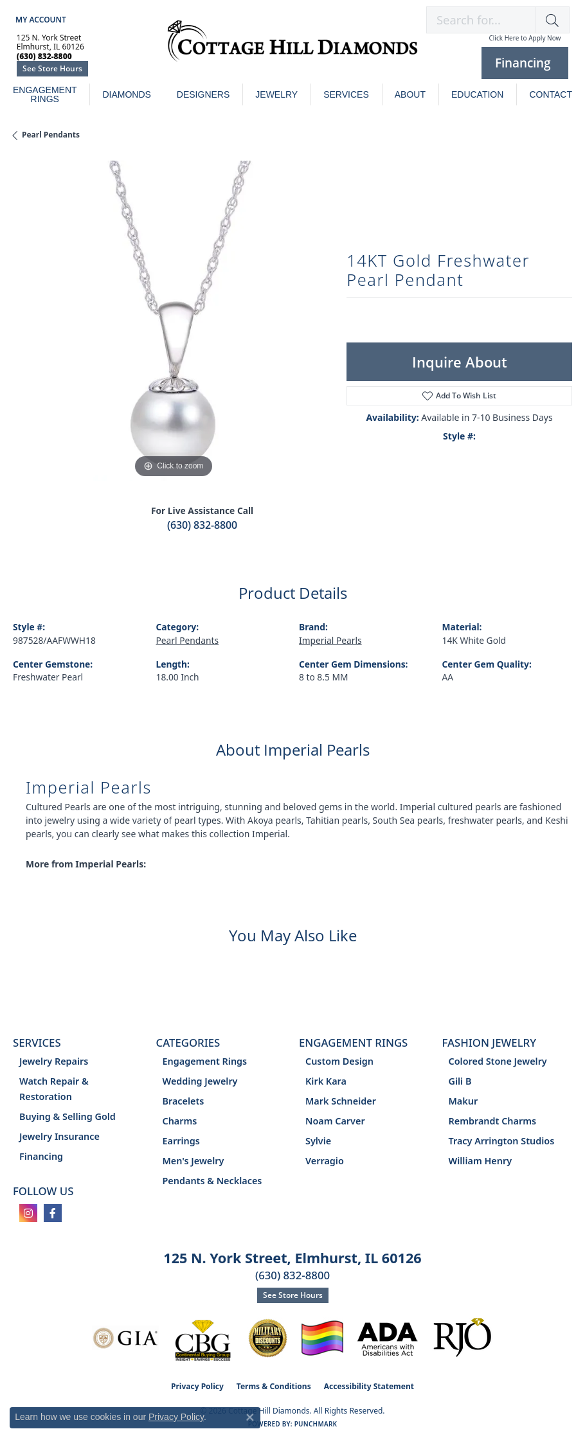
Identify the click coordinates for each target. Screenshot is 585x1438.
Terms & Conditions (274, 1386)
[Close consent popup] (250, 1417)
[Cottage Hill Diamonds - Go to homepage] (292, 47)
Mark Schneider (340, 1101)
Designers (203, 94)
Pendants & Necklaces (212, 1181)
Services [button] (346, 94)
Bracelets (183, 1101)
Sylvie (318, 1141)
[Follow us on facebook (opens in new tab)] (53, 1213)
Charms (180, 1121)
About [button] (410, 94)
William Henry (480, 1161)
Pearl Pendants (51, 134)
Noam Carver (335, 1121)
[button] (39, 19)
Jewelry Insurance (59, 1136)
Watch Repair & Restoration (54, 1089)
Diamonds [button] (126, 94)
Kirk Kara (325, 1081)
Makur (463, 1101)
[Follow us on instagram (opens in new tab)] (28, 1213)
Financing (41, 1156)
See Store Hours (52, 68)
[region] (173, 321)
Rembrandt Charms (493, 1121)
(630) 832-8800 (202, 525)
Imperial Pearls (330, 640)
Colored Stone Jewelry (498, 1061)
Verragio (324, 1161)
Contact (550, 94)
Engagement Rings (45, 94)
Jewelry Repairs (53, 1061)
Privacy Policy (197, 1386)
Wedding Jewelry (200, 1081)
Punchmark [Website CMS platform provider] (316, 1423)
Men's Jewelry (193, 1161)
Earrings (181, 1141)
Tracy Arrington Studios (502, 1141)
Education (477, 94)
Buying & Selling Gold (67, 1116)
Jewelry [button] (276, 94)
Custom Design (339, 1061)
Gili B (460, 1081)
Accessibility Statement (369, 1386)
